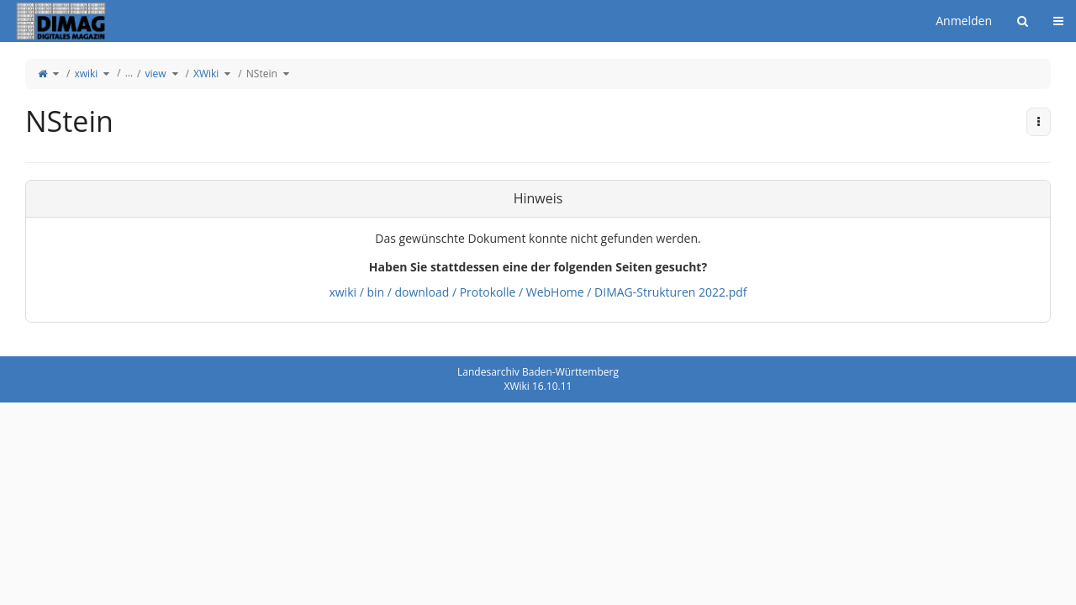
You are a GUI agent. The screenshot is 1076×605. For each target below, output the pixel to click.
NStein (261, 73)
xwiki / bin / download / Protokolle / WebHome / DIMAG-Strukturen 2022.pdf (537, 292)
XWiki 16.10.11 (538, 386)
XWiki (206, 73)
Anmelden (964, 21)
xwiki (86, 73)
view (155, 73)
